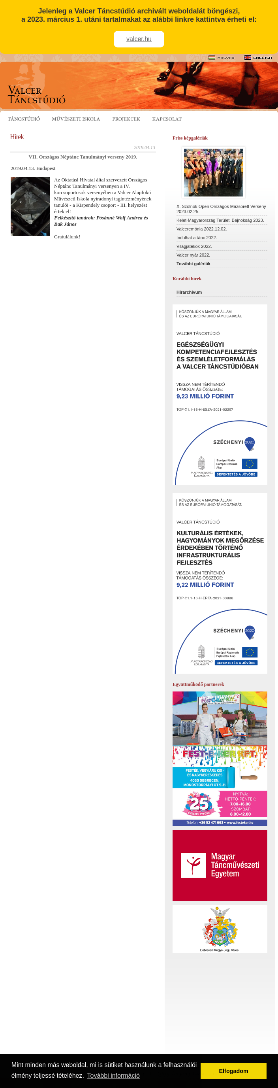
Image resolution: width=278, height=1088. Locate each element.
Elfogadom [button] (233, 1071)
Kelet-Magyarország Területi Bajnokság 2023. (220, 220)
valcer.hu (139, 39)
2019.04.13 (144, 147)
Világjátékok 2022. (194, 246)
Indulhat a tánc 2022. (197, 237)
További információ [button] (113, 1075)
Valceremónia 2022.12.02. (202, 229)
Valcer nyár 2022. (193, 255)
